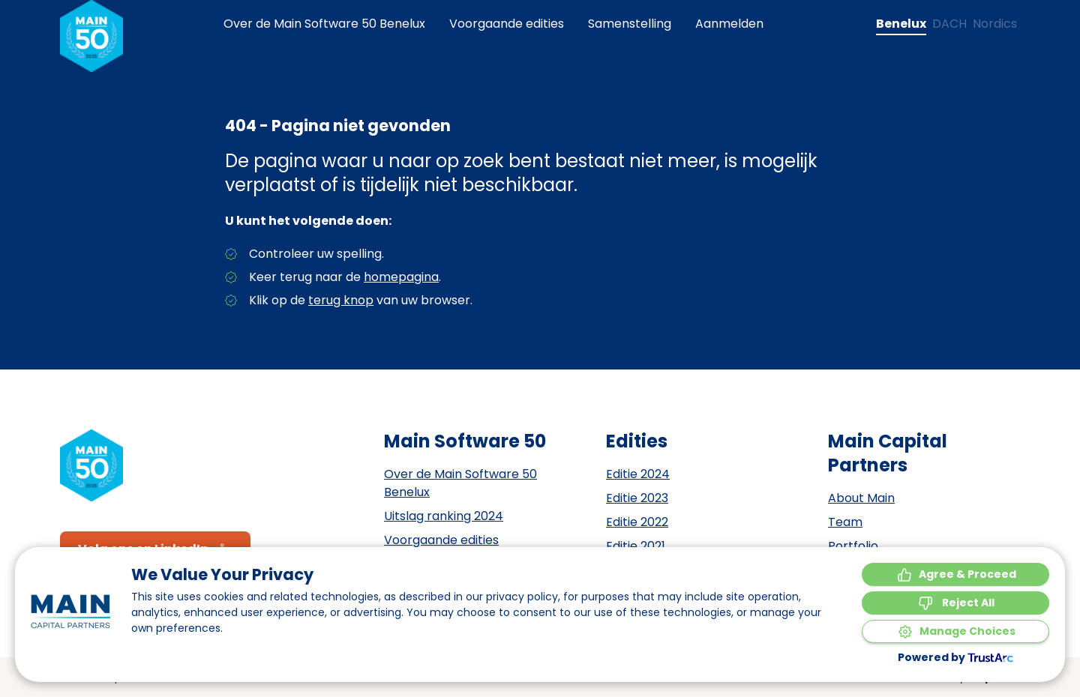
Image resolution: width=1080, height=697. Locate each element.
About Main (861, 498)
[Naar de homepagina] (91, 36)
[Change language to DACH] (949, 24)
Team (845, 522)
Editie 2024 (638, 474)
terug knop (341, 300)
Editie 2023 (637, 498)
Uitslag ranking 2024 (443, 516)
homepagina (401, 277)
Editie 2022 (637, 522)
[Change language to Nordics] (995, 24)
